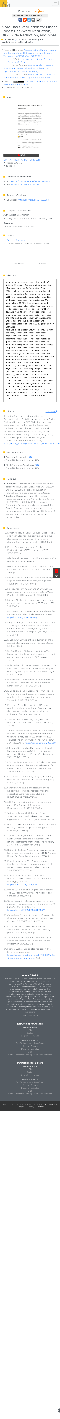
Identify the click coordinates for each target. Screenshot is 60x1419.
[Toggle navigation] (55, 3)
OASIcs (30, 1033)
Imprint (22, 1107)
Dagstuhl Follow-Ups (30, 1036)
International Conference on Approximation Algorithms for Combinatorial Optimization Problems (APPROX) (29, 68)
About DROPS (51, 1104)
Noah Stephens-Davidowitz (17, 42)
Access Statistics (15, 240)
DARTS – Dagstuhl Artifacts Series (30, 1043)
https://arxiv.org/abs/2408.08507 (34, 200)
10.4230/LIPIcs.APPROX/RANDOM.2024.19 (31, 181)
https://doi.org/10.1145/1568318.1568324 (26, 910)
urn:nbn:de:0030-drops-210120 (26, 184)
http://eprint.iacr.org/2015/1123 (22, 884)
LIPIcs (30, 1030)
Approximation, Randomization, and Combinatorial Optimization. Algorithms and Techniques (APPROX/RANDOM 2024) (29, 53)
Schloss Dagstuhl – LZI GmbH (29, 1104)
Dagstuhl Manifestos (30, 1049)
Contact (40, 1107)
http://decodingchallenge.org (22, 617)
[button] (39, 20)
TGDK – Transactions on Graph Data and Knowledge (30, 1055)
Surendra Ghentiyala (31, 39)
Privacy (31, 1107)
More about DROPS (30, 1016)
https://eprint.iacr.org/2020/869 (40, 743)
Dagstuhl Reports (30, 1046)
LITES (30, 1052)
